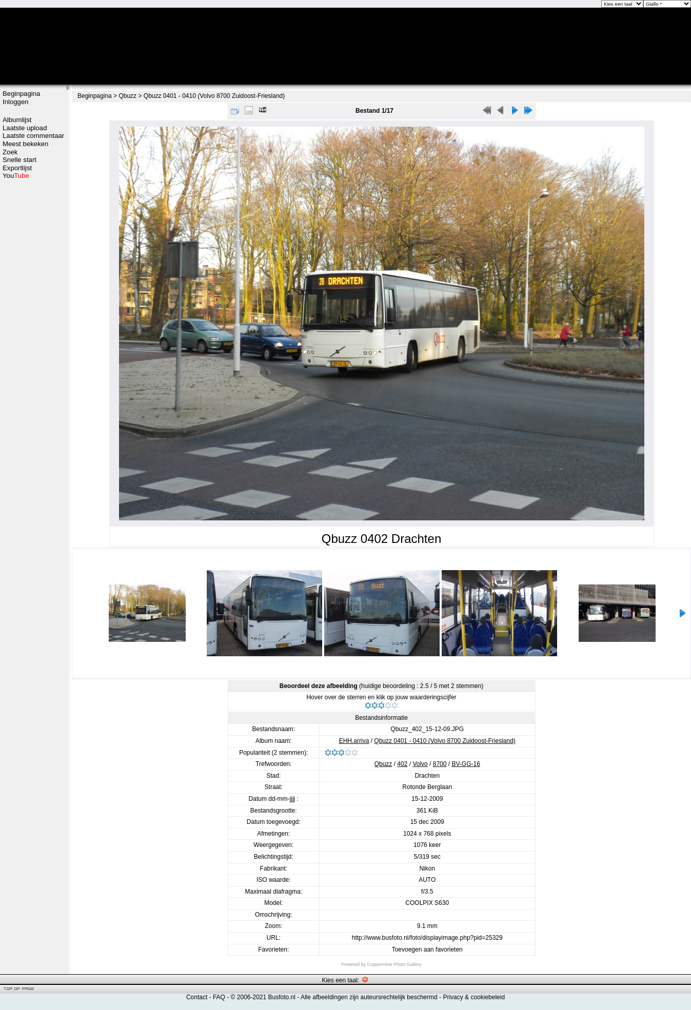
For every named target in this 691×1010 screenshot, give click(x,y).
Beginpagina (21, 93)
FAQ (219, 997)
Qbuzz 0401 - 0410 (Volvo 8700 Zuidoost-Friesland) (214, 95)
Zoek (10, 152)
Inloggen (16, 102)
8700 (440, 763)
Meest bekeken (25, 144)
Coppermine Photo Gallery (394, 964)
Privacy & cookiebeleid (474, 997)
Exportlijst (17, 168)
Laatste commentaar (33, 135)
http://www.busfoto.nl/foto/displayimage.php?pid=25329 (427, 937)
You (16, 175)
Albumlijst (17, 120)
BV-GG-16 (465, 763)
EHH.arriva (354, 740)
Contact (196, 997)
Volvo (419, 763)
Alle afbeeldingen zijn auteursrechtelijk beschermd (369, 997)
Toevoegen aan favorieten (427, 949)
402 (402, 763)
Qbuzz (127, 95)
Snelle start (19, 160)
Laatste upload (25, 128)
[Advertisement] (33, 219)
